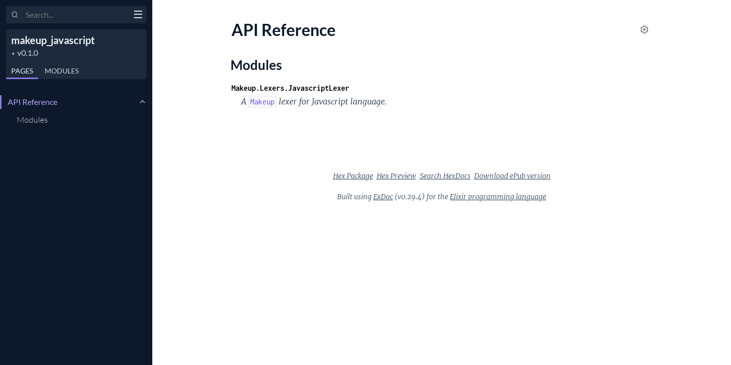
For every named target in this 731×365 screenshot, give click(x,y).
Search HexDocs (445, 176)
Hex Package (353, 175)
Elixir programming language (498, 196)
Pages (22, 70)
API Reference (32, 101)
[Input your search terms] (76, 14)
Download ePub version (512, 175)
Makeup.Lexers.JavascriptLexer (290, 88)
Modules (62, 70)
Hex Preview (396, 175)
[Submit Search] (15, 15)
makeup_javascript (53, 40)
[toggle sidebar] (138, 15)
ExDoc (383, 196)
